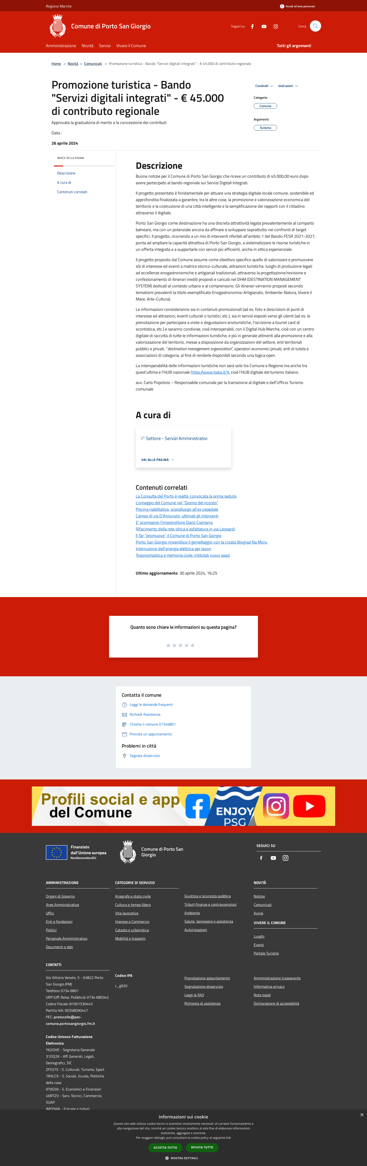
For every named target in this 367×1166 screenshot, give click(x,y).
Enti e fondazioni (59, 921)
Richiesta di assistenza (202, 1003)
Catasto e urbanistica (132, 930)
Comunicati (93, 63)
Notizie (259, 896)
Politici (51, 930)
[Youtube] (262, 26)
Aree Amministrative (62, 904)
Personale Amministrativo (66, 938)
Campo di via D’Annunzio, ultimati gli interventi (177, 516)
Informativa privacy (269, 986)
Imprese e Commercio (132, 921)
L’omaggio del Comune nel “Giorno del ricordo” (177, 503)
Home (56, 63)
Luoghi (259, 936)
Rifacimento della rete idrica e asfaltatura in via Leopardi (185, 529)
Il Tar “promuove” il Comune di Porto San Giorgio (178, 535)
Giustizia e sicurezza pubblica (207, 896)
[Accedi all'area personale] (297, 6)
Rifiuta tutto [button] (202, 1147)
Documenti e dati (59, 947)
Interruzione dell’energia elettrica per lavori (173, 548)
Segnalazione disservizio (203, 986)
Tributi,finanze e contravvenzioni (210, 904)
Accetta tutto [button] (165, 1148)
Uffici (50, 913)
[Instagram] (274, 26)
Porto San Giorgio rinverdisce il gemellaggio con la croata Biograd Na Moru (201, 542)
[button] (183, 1158)
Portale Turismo (266, 953)
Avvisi (258, 913)
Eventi (259, 945)
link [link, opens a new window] (228, 1138)
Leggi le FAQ (194, 995)
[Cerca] (315, 26)
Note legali (262, 995)
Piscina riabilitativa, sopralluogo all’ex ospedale (177, 509)
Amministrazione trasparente (277, 978)
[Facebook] (250, 26)
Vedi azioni (288, 86)
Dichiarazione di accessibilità (276, 1003)
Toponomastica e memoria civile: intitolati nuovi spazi (183, 555)
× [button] (361, 1115)
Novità (73, 63)
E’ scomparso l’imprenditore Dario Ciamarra (174, 522)
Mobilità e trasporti (130, 938)
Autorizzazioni (195, 930)
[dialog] (183, 1138)
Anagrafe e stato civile (133, 896)
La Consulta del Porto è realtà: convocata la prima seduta (186, 496)
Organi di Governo (60, 896)
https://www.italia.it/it (210, 372)
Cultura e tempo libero (133, 904)
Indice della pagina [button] (70, 158)
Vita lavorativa (126, 913)
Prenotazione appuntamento (207, 978)
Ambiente (192, 913)
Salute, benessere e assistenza (208, 921)
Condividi (265, 86)
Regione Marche (59, 6)
